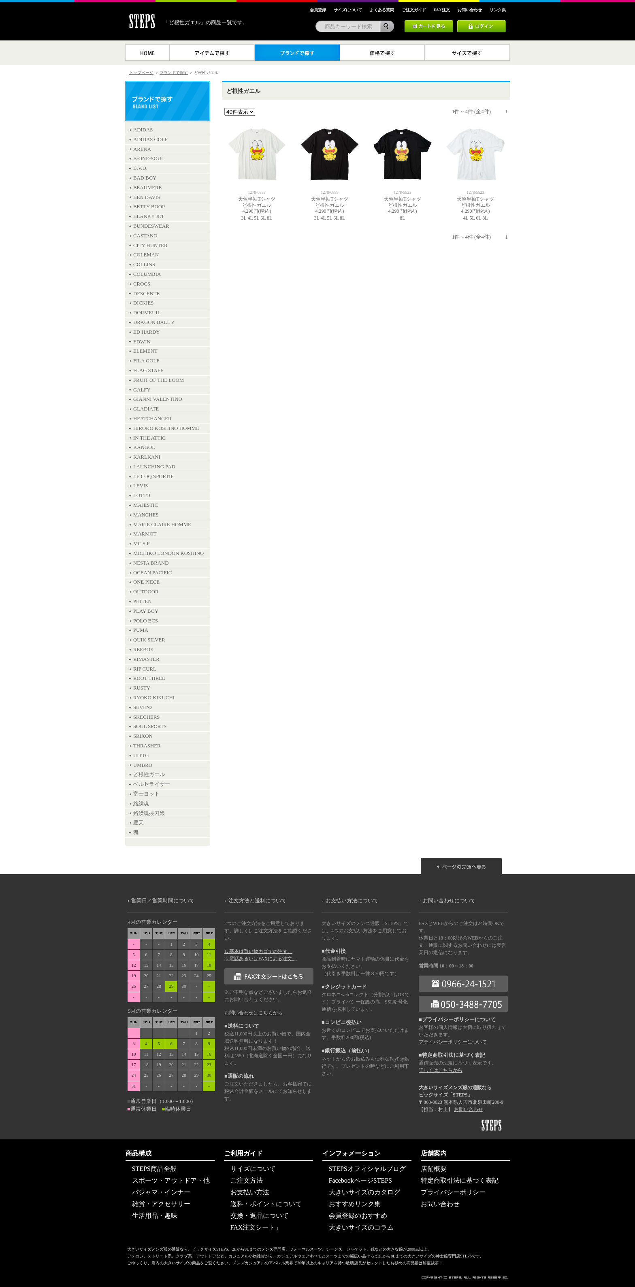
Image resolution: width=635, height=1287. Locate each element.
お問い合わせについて (449, 901)
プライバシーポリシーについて (453, 1042)
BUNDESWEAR (151, 226)
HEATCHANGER (152, 418)
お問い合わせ (468, 1109)
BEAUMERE (147, 188)
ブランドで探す (174, 72)
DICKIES (143, 303)
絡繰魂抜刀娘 (149, 813)
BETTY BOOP (149, 207)
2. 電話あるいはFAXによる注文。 (260, 958)
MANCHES (146, 515)
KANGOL (144, 447)
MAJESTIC (145, 505)
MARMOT (145, 534)
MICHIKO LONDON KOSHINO (168, 553)
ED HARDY (146, 332)
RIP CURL (144, 669)
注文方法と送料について (257, 901)
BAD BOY (144, 178)
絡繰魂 (141, 803)
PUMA (140, 630)
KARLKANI (146, 457)
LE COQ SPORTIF (153, 476)
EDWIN (142, 342)
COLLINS (144, 264)
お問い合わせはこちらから (253, 1013)
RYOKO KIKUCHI (154, 698)
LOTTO (141, 495)
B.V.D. (140, 168)
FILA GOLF (146, 361)
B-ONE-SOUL (148, 158)
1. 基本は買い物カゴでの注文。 (258, 951)
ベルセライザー (151, 784)
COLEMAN (146, 255)
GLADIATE (146, 409)
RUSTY (141, 688)
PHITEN (142, 601)
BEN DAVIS (146, 197)
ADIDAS (143, 130)
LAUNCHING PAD (154, 467)
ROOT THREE (149, 678)
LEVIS (140, 486)
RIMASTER (146, 659)
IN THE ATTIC (149, 438)
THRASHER (147, 746)
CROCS (141, 284)
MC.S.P (141, 543)
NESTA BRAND (151, 563)
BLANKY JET (148, 216)
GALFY (142, 390)
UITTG (141, 755)
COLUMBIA (147, 274)
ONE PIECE (146, 582)
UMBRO (142, 765)
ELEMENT (145, 351)
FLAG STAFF (148, 370)
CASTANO (145, 236)
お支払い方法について (352, 901)
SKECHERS (146, 717)
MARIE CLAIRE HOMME (162, 524)
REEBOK (143, 649)
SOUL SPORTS (149, 726)
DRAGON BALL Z (154, 322)
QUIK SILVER (149, 640)
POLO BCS (145, 621)
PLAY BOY (145, 611)
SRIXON (143, 736)
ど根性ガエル (149, 774)
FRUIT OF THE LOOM (158, 380)
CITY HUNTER (150, 245)
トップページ (141, 72)
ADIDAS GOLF (150, 139)
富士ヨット (146, 794)
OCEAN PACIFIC (152, 573)
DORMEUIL (147, 312)
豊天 (138, 823)
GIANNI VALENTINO (157, 399)
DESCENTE (146, 293)
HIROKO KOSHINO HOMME (166, 428)
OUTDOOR (146, 592)
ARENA (142, 149)
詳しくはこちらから (440, 1070)
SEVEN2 (143, 707)
